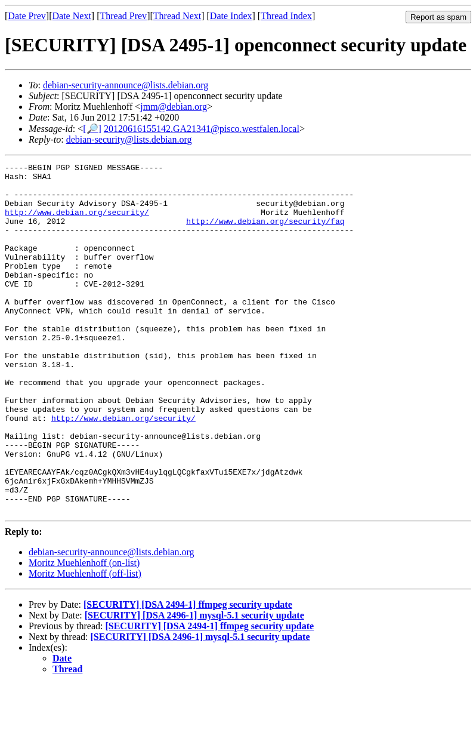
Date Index (231, 16)
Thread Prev (123, 16)
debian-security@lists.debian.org (129, 139)
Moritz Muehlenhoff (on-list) (84, 632)
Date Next (71, 16)
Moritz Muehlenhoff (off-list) (85, 643)
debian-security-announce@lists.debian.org (125, 85)
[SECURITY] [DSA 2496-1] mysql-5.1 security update (194, 685)
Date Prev (27, 16)
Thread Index (286, 16)
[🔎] (92, 129)
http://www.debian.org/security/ (77, 222)
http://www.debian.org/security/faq (265, 233)
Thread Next (177, 16)
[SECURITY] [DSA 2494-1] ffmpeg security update (188, 674)
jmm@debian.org (173, 106)
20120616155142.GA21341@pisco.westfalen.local (201, 129)
